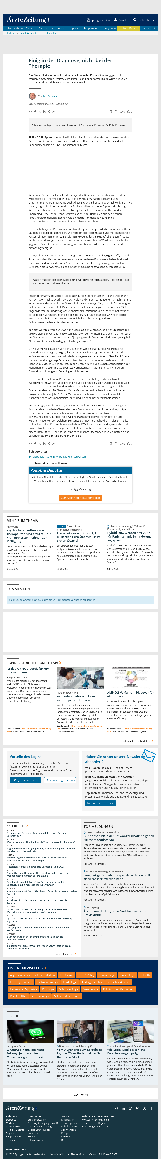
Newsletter (67, 1137)
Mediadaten (67, 1120)
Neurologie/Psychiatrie (23, 989)
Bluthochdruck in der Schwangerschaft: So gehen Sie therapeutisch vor (35, 938)
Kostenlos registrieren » (60, 780)
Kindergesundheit (92, 982)
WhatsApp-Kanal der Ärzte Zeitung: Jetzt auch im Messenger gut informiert (26, 1054)
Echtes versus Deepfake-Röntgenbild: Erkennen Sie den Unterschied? (36, 835)
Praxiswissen (46, 28)
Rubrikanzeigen (69, 1126)
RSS (63, 1140)
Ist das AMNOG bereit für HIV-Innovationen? (28, 671)
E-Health (145, 975)
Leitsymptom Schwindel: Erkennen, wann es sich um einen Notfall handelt (38, 929)
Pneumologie (90, 989)
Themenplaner (69, 1123)
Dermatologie (107, 975)
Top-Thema (66, 975)
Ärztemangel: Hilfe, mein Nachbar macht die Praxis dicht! (115, 913)
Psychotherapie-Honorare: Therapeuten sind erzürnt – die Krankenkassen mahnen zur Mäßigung (29, 536)
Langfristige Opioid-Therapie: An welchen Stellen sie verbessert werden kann (118, 877)
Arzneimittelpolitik (56, 457)
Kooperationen (92, 28)
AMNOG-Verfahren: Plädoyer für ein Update (130, 695)
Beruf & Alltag (86, 975)
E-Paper (65, 1133)
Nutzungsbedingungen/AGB (43, 1123)
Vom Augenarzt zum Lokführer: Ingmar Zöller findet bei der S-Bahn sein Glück (79, 1054)
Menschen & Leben (118, 982)
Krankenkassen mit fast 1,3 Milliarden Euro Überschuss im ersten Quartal (79, 537)
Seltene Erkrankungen (67, 996)
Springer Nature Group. (74, 1154)
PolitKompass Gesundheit (118, 989)
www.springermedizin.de (95, 1120)
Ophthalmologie (68, 989)
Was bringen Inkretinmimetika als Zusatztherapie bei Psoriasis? (41, 842)
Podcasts (62, 28)
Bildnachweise (35, 1140)
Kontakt (32, 1137)
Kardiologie (70, 982)
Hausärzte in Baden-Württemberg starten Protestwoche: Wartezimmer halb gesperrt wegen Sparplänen (37, 911)
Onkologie (48, 989)
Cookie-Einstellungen (39, 1130)
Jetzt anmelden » (25, 780)
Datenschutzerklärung (40, 1126)
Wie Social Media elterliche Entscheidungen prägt (126, 1052)
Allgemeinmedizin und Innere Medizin (32, 975)
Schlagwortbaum (37, 1120)
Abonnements (68, 1130)
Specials (75, 28)
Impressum (34, 1133)
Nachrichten (15, 28)
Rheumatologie (40, 996)
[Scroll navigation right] (154, 28)
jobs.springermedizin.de (95, 1126)
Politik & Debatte (129, 28)
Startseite (11, 1120)
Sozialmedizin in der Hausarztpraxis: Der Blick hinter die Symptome (37, 902)
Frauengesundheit (21, 982)
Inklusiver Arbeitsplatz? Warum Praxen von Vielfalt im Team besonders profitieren (39, 947)
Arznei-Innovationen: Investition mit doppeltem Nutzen (80, 699)
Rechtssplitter (18, 996)
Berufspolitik (36, 457)
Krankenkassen (77, 457)
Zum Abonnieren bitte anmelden (80, 498)
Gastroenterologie (47, 982)
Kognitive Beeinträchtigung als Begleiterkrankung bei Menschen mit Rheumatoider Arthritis (41, 850)
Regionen (110, 28)
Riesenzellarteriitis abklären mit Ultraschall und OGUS (36, 867)
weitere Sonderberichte (138, 741)
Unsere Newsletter (26, 968)
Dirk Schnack (50, 96)
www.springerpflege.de (94, 1123)
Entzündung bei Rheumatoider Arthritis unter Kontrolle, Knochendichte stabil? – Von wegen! (37, 859)
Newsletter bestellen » (100, 803)
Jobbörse (11, 1140)
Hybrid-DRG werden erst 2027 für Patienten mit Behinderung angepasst (129, 537)
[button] (150, 20)
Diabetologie (127, 975)
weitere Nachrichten (66, 954)
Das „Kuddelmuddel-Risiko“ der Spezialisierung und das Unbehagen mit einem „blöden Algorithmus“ (36, 884)
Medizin (30, 28)
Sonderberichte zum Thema (32, 663)
